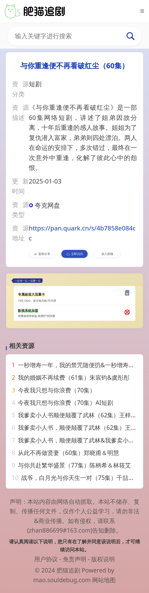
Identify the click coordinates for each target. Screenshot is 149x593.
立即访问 (74, 254)
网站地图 (104, 580)
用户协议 (46, 559)
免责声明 (74, 559)
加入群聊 (107, 254)
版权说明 (103, 559)
